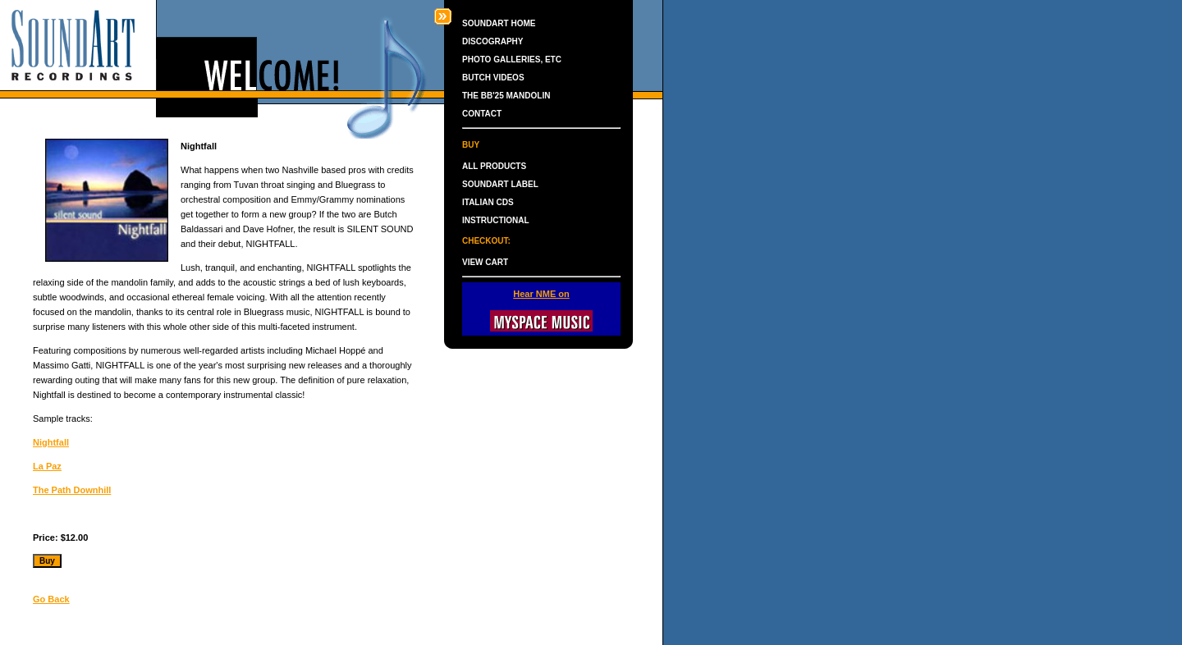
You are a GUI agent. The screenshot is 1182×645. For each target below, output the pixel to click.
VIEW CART (485, 262)
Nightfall (51, 442)
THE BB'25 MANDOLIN (506, 95)
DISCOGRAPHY (492, 41)
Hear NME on (541, 294)
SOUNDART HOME (498, 23)
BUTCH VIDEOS (493, 77)
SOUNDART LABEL (500, 184)
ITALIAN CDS (488, 202)
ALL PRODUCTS (494, 166)
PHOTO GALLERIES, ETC (511, 59)
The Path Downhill (72, 490)
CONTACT (482, 113)
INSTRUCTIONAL (495, 220)
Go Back (51, 599)
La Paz (47, 466)
